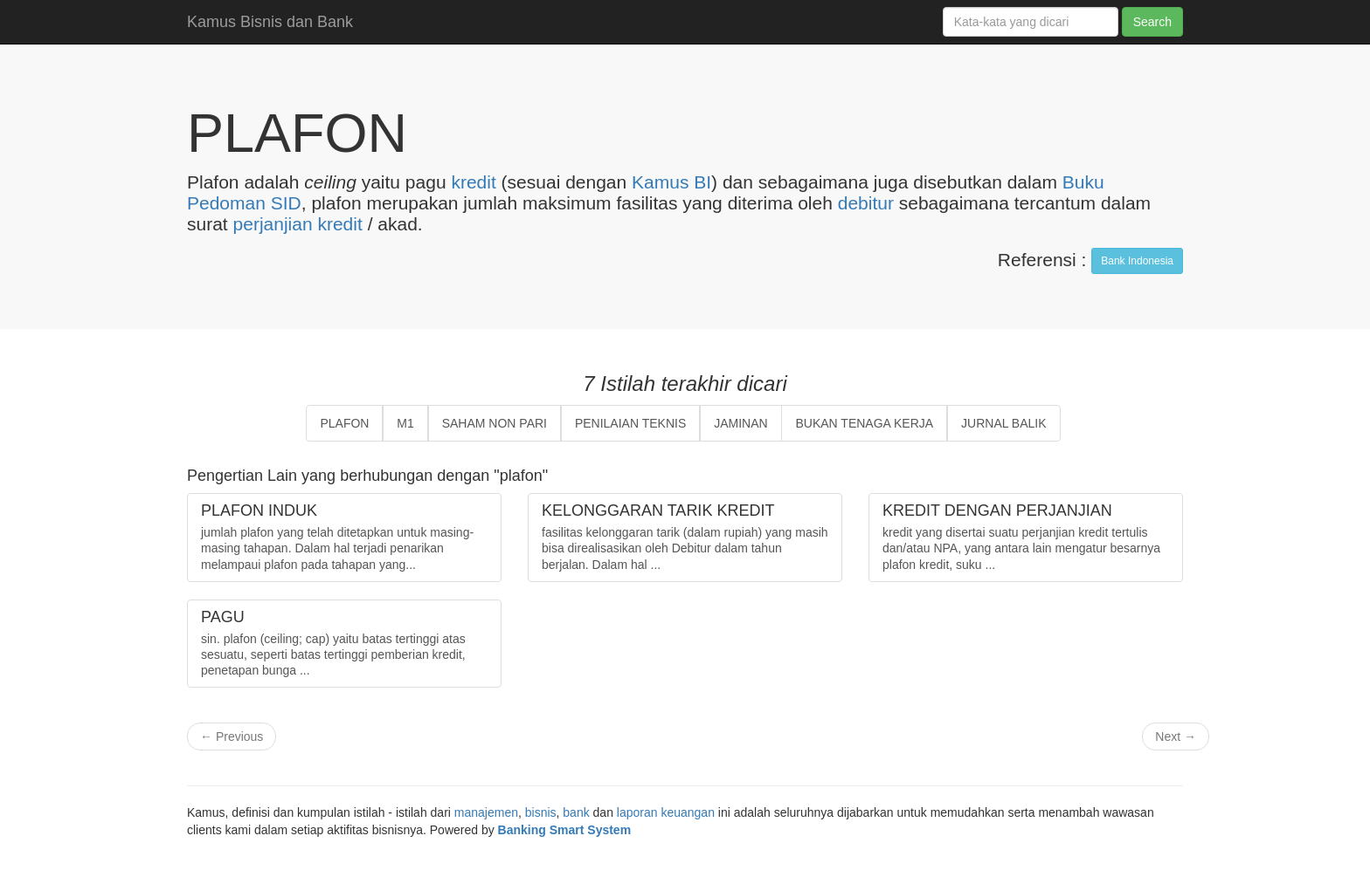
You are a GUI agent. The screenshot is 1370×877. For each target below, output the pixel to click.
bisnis (541, 812)
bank (576, 812)
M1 (405, 423)
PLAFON (344, 423)
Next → (1175, 736)
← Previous (231, 736)
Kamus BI (671, 182)
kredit (473, 182)
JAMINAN (740, 423)
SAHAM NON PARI (494, 423)
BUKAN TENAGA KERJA (864, 423)
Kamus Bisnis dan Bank (270, 22)
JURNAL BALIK (1004, 423)
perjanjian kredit (298, 224)
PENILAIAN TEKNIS (630, 423)
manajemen (486, 812)
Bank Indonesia (1137, 261)
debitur (866, 203)
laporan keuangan (666, 812)
